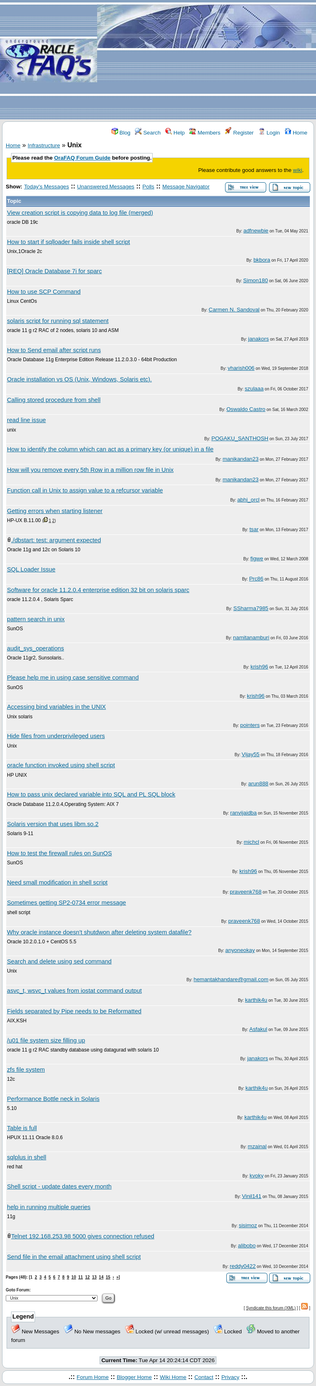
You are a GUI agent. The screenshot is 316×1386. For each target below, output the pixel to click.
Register (239, 133)
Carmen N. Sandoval (234, 309)
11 (80, 1277)
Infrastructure (44, 145)
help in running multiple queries (49, 1207)
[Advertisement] (206, 60)
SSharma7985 (250, 608)
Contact (203, 1377)
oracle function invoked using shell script (61, 765)
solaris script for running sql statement (58, 321)
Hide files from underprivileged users (56, 736)
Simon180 (255, 280)
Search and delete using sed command (59, 961)
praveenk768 (246, 892)
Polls (148, 186)
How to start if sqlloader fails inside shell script (68, 242)
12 (87, 1277)
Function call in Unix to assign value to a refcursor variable (85, 490)
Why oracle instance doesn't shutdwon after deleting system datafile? (99, 932)
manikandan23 (240, 459)
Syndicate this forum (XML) (271, 1308)
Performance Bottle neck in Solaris (53, 1099)
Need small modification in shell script (57, 882)
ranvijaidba (243, 813)
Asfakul (258, 1029)
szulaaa (254, 388)
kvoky (257, 1175)
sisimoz (248, 1225)
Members (204, 133)
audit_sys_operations (35, 648)
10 (74, 1277)
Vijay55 (250, 754)
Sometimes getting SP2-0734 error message (66, 902)
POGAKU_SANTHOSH (240, 438)
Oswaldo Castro (245, 409)
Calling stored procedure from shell (53, 400)
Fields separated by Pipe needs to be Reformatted (74, 1011)
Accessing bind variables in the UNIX (56, 706)
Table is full (22, 1128)
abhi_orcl (248, 500)
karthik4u (256, 1000)
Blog (121, 133)
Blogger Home (134, 1377)
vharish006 (241, 368)
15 (108, 1277)
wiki (297, 170)
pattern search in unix (36, 619)
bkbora (261, 260)
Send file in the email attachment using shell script (74, 1257)
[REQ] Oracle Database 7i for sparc (54, 271)
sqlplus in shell (26, 1157)
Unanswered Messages (105, 186)
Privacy (230, 1377)
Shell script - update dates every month (59, 1186)
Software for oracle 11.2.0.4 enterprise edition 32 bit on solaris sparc (98, 590)
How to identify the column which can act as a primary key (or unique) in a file (110, 449)
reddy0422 (243, 1266)
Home (296, 133)
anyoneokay (240, 950)
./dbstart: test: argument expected (56, 540)
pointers (250, 725)
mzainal (257, 1146)
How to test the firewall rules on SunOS (59, 853)
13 (94, 1277)
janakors (258, 339)
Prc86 (256, 579)
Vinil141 (251, 1196)
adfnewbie (256, 231)
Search (147, 133)
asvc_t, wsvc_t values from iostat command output (74, 990)
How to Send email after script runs (54, 350)
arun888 (258, 783)
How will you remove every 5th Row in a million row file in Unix (90, 470)
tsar (253, 529)
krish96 (259, 667)
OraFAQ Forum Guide (82, 158)
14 (101, 1277)
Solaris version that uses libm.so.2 (52, 824)
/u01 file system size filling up (46, 1040)
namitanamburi (251, 637)
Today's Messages (46, 186)
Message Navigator (186, 186)
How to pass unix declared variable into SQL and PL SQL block (91, 794)
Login (269, 133)
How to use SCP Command (44, 291)
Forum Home (93, 1377)
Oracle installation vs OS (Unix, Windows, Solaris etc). (79, 379)
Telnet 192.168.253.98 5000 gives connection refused (82, 1236)
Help (175, 133)
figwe (257, 558)
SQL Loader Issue (31, 569)
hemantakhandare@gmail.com (231, 979)
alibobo (247, 1245)
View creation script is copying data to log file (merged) (80, 212)
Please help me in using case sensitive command (73, 677)
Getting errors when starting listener (54, 511)
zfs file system (26, 1069)
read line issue (26, 420)
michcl (251, 842)
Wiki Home (173, 1377)
